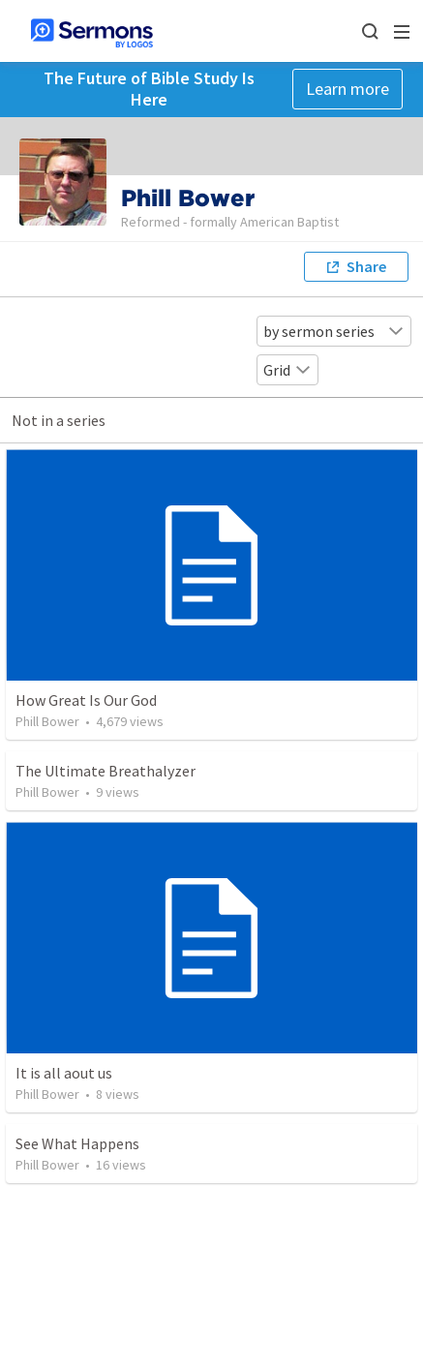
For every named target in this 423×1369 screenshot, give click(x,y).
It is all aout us (63, 1072)
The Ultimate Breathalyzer (105, 770)
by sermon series (334, 331)
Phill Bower (47, 721)
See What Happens (77, 1143)
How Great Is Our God (86, 700)
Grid (287, 370)
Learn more (347, 88)
